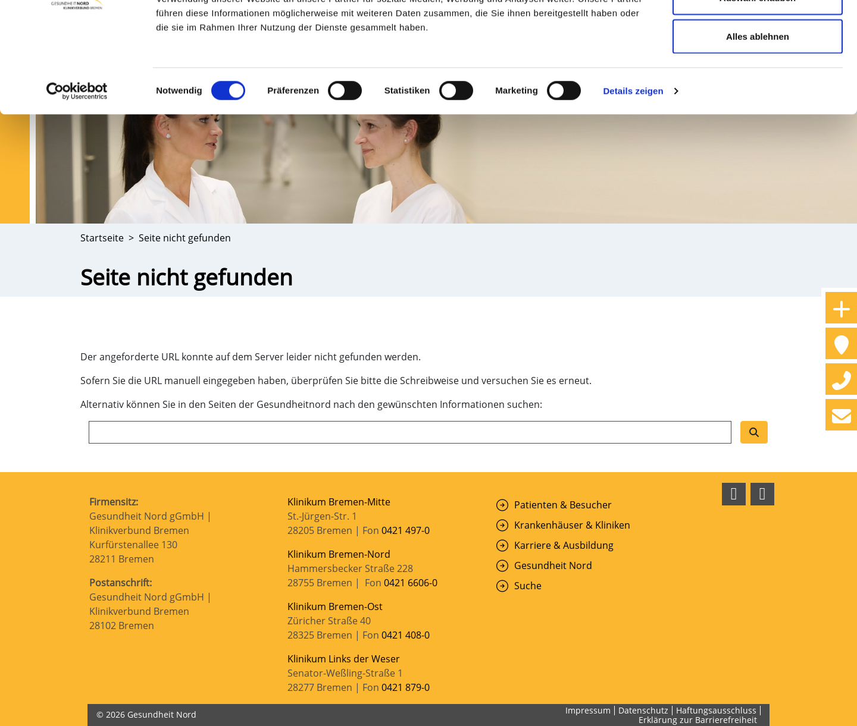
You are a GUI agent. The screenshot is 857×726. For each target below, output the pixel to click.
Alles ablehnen (757, 109)
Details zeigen (633, 164)
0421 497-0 (406, 530)
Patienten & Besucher (563, 504)
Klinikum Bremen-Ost (335, 606)
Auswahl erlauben (758, 70)
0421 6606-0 (410, 582)
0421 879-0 (405, 687)
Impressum (588, 710)
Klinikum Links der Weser (343, 658)
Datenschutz (643, 710)
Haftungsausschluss (716, 710)
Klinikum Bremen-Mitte (338, 501)
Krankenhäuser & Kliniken (572, 525)
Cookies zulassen (757, 31)
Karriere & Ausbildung (564, 545)
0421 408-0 (405, 635)
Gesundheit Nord (553, 565)
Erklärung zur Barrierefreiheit (698, 719)
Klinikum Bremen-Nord (338, 554)
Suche (528, 585)
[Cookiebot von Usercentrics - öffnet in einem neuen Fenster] (77, 164)
